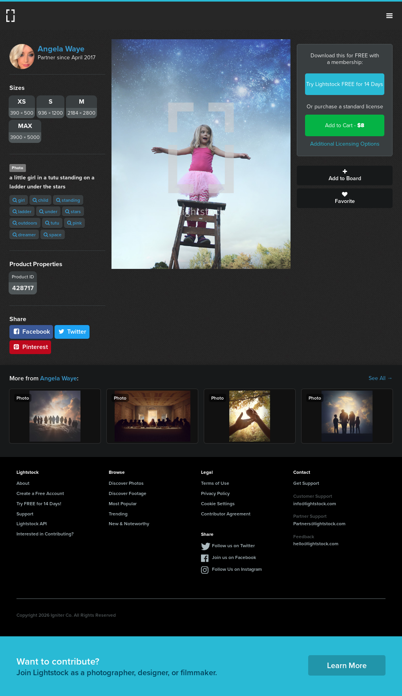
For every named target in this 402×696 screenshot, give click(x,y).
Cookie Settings (218, 503)
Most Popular (123, 503)
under (48, 211)
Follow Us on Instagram (237, 569)
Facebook (31, 331)
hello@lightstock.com (315, 543)
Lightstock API (31, 523)
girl (19, 200)
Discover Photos (126, 483)
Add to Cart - (344, 125)
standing (68, 200)
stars (73, 211)
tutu (52, 222)
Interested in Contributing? (45, 533)
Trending (118, 513)
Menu (389, 15)
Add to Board (344, 175)
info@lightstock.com (314, 503)
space (53, 234)
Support (24, 513)
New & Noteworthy (129, 523)
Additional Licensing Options (345, 144)
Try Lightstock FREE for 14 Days (344, 84)
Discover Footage (127, 493)
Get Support (306, 483)
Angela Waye (61, 49)
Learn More (347, 665)
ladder (22, 211)
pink (74, 222)
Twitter (72, 331)
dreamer (24, 234)
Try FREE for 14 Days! (38, 503)
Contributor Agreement (225, 513)
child (40, 200)
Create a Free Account (40, 493)
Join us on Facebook (234, 557)
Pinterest (30, 346)
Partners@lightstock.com (319, 523)
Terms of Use (215, 483)
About (22, 483)
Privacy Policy (215, 493)
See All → (381, 378)
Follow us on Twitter (233, 545)
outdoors (25, 222)
